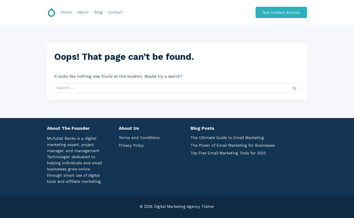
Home (66, 12)
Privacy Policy (131, 145)
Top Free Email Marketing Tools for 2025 (228, 153)
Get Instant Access (281, 12)
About (83, 12)
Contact (115, 12)
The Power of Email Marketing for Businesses (233, 145)
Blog (98, 12)
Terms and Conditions (139, 137)
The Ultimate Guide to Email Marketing (227, 137)
